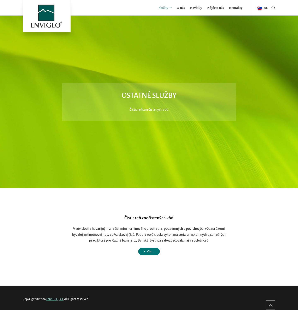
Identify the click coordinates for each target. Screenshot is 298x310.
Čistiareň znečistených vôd (148, 217)
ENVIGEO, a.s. (55, 299)
